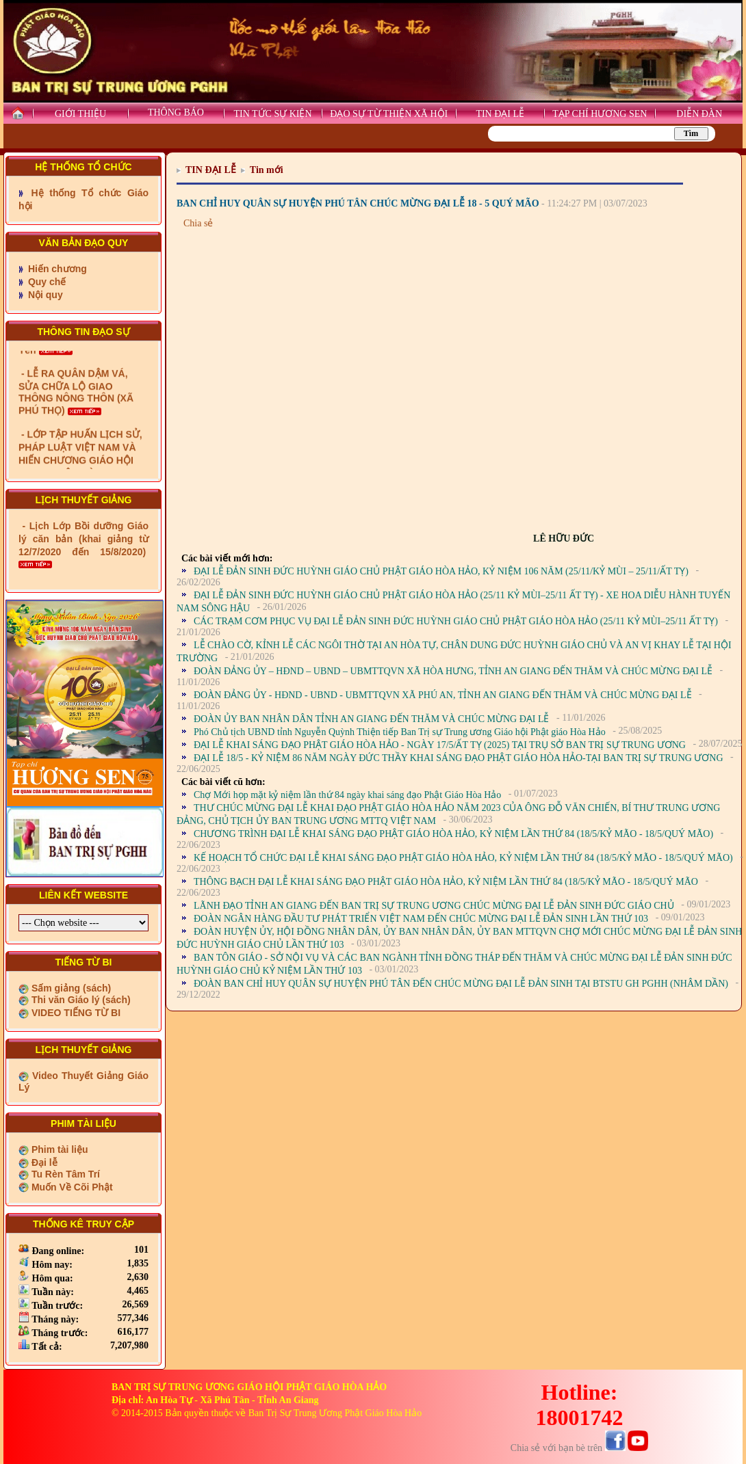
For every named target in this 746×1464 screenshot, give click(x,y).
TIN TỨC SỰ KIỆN (272, 114)
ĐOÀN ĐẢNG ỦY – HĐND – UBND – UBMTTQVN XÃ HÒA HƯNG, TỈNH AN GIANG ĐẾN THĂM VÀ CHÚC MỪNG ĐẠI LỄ (453, 671)
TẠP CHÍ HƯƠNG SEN (599, 114)
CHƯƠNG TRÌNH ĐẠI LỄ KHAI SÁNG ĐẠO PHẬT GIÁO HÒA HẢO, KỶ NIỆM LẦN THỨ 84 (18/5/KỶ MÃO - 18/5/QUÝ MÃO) (453, 834)
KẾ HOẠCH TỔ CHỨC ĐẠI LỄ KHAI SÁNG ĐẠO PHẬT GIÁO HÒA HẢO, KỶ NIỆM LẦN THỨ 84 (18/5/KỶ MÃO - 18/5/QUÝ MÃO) (463, 858)
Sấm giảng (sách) (70, 988)
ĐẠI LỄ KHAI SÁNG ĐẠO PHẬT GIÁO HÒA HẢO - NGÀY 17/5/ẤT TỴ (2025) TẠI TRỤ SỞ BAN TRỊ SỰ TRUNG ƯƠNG (440, 745)
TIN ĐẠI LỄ (500, 114)
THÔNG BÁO (176, 112)
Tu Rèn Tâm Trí (64, 1174)
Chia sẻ (198, 223)
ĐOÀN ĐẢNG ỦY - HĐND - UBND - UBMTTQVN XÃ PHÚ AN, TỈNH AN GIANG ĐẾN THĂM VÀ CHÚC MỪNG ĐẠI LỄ (443, 695)
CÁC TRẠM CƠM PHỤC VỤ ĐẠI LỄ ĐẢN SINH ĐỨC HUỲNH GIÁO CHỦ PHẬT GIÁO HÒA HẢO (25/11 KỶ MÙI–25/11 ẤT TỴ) (456, 621)
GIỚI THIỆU (80, 114)
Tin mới (266, 170)
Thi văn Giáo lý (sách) (80, 999)
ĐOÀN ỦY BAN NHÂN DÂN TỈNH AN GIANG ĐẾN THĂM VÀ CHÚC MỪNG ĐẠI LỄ (371, 719)
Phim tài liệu (58, 1149)
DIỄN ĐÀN (699, 114)
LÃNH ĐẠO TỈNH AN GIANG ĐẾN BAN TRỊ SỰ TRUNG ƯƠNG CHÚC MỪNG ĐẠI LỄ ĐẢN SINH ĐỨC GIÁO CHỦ (434, 906)
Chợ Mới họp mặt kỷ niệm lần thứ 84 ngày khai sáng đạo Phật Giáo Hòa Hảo (347, 795)
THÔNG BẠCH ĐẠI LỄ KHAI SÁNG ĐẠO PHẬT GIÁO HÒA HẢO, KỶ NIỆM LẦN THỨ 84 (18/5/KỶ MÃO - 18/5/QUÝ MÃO (446, 882)
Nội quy (44, 294)
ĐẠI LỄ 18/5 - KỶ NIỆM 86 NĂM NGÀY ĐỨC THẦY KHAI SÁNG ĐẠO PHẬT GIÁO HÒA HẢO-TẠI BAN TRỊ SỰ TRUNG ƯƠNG (458, 758)
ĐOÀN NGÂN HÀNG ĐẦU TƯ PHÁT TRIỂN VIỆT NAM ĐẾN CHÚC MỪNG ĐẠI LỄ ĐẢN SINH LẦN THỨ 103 (421, 919)
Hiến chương (56, 268)
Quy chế (45, 281)
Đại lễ (43, 1162)
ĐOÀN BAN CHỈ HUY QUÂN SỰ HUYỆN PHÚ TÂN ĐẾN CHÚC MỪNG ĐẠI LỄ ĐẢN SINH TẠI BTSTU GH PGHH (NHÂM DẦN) (461, 984)
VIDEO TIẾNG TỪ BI (74, 1012)
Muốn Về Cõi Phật (71, 1187)
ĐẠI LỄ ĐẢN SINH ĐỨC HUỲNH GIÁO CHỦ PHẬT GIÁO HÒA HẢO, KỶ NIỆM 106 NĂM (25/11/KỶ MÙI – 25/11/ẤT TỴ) (441, 571)
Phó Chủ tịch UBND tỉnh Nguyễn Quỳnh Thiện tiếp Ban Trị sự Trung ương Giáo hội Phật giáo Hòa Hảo (400, 732)
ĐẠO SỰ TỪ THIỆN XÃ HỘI (389, 114)
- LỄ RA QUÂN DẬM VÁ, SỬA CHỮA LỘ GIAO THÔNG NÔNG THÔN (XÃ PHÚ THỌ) (75, 411)
